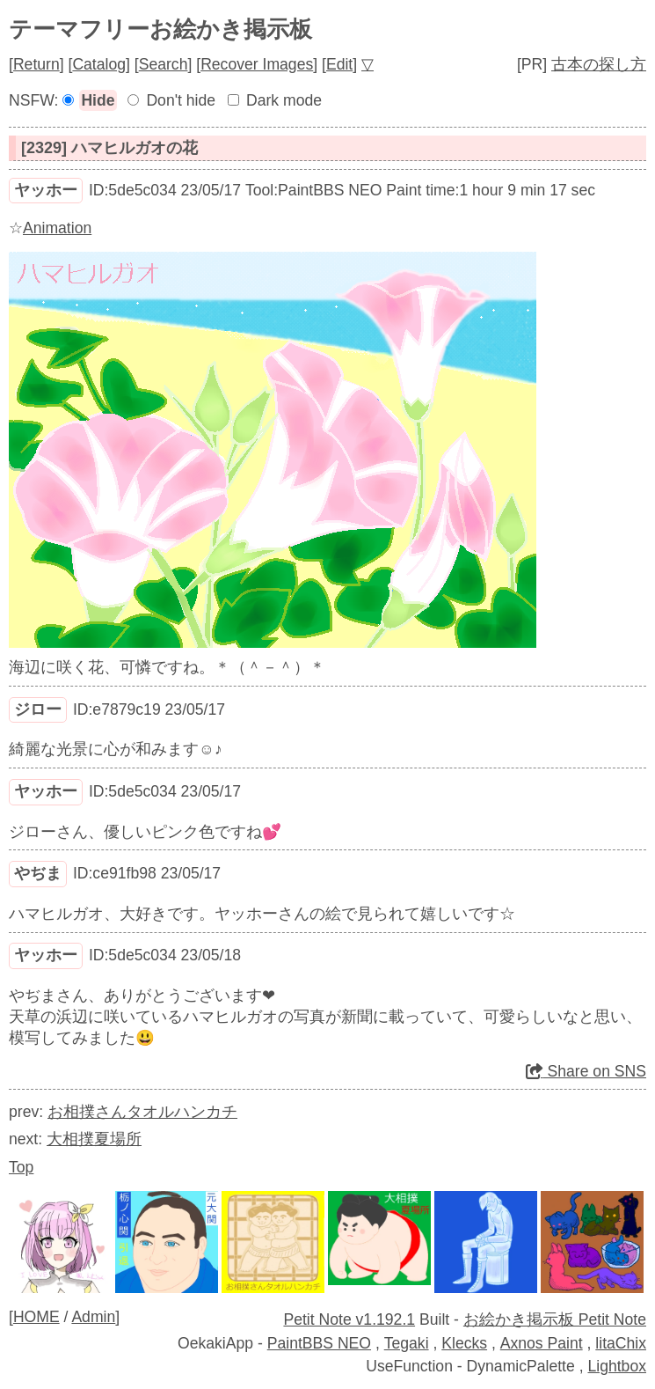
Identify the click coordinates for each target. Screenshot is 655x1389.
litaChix (620, 1343)
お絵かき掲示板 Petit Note (554, 1319)
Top (21, 1167)
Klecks (464, 1343)
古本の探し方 (598, 64)
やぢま (38, 873)
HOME (36, 1317)
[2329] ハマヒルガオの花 (109, 148)
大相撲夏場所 (94, 1139)
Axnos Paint (541, 1343)
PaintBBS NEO (319, 1343)
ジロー (38, 709)
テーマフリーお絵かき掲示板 (160, 29)
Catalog (99, 64)
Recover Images (256, 64)
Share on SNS (586, 1071)
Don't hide (180, 100)
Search (163, 64)
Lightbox (616, 1366)
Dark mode (284, 100)
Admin (93, 1317)
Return (36, 64)
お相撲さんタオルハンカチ (142, 1112)
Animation (57, 228)
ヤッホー (45, 190)
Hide (97, 100)
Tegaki (406, 1343)
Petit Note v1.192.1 (349, 1319)
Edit (339, 64)
